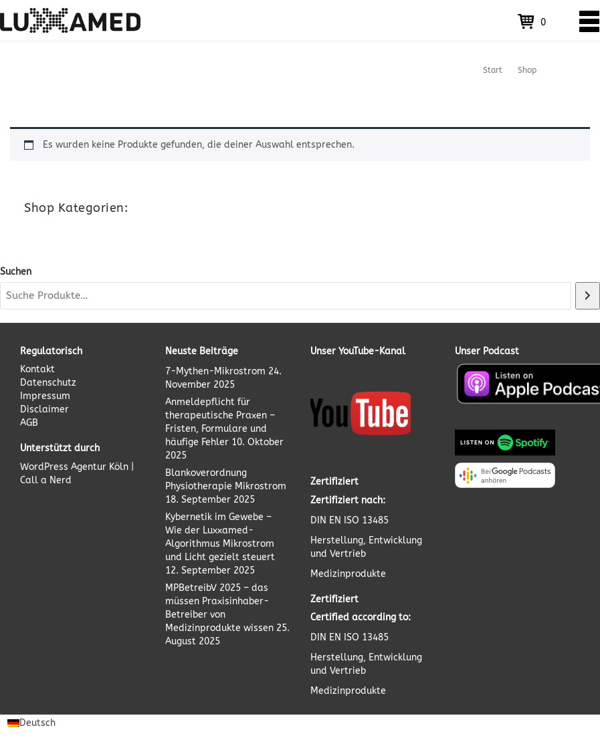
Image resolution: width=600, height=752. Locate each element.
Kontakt (37, 369)
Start (492, 70)
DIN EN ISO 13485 (349, 520)
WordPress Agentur (63, 467)
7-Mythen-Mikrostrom (215, 371)
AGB (29, 422)
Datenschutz (48, 382)
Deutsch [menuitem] (37, 723)
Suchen (15, 271)
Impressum (45, 396)
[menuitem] (31, 723)
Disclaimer (44, 409)
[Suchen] (587, 295)
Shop (527, 70)
